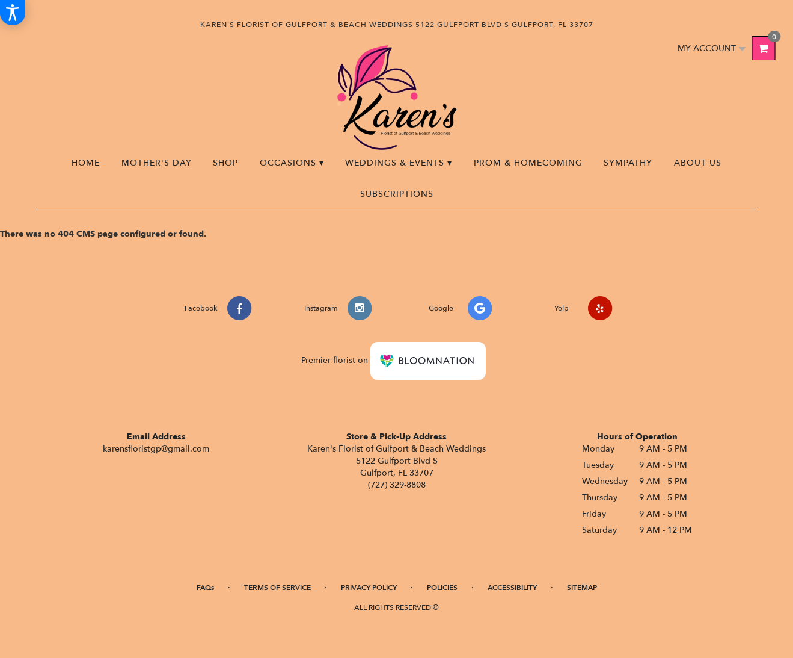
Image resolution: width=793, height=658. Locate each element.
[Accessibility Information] (12, 12)
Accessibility (512, 587)
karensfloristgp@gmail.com (156, 449)
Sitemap (582, 587)
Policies (442, 587)
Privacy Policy (369, 587)
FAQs (205, 587)
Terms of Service (277, 587)
